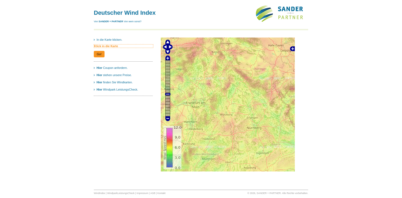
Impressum (142, 193)
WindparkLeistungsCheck (121, 193)
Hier (99, 67)
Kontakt (161, 193)
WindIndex (99, 193)
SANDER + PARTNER (111, 21)
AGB (152, 193)
